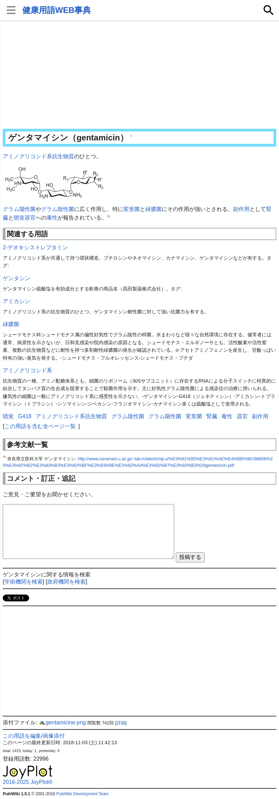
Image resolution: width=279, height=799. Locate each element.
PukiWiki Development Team (82, 793)
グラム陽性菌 (19, 209)
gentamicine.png (62, 722)
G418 (25, 416)
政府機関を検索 (66, 582)
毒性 (52, 218)
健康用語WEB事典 (56, 10)
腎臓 (211, 416)
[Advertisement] (139, 75)
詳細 (121, 722)
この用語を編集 (22, 736)
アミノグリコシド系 (27, 370)
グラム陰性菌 (57, 209)
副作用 (241, 209)
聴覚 (19, 218)
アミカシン (16, 301)
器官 (30, 218)
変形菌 (131, 209)
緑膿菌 (153, 209)
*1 (108, 216)
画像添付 (54, 736)
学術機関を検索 (23, 582)
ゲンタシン (16, 278)
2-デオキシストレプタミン (35, 247)
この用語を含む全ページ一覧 (40, 426)
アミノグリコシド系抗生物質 (38, 156)
